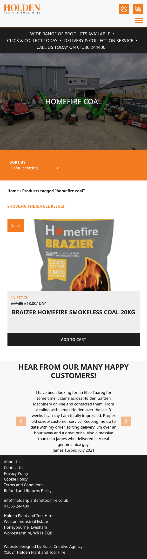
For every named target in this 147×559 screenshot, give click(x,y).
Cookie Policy (16, 479)
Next (126, 421)
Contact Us (13, 467)
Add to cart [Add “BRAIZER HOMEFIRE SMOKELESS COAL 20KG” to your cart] (73, 339)
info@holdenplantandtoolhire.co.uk (36, 500)
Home (13, 190)
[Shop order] (35, 168)
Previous (21, 421)
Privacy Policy (16, 473)
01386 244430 (16, 506)
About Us (12, 461)
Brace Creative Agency (62, 546)
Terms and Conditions (23, 485)
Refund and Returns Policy (28, 490)
